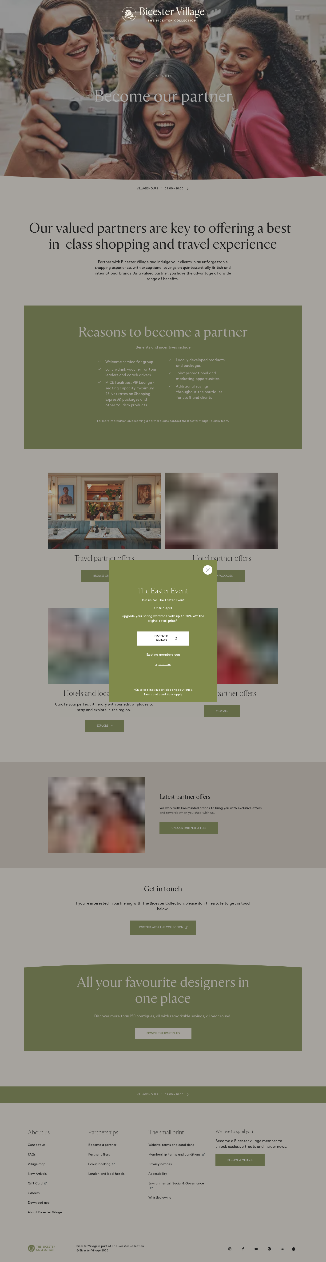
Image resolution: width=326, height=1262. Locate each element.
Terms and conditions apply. (163, 694)
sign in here (163, 664)
